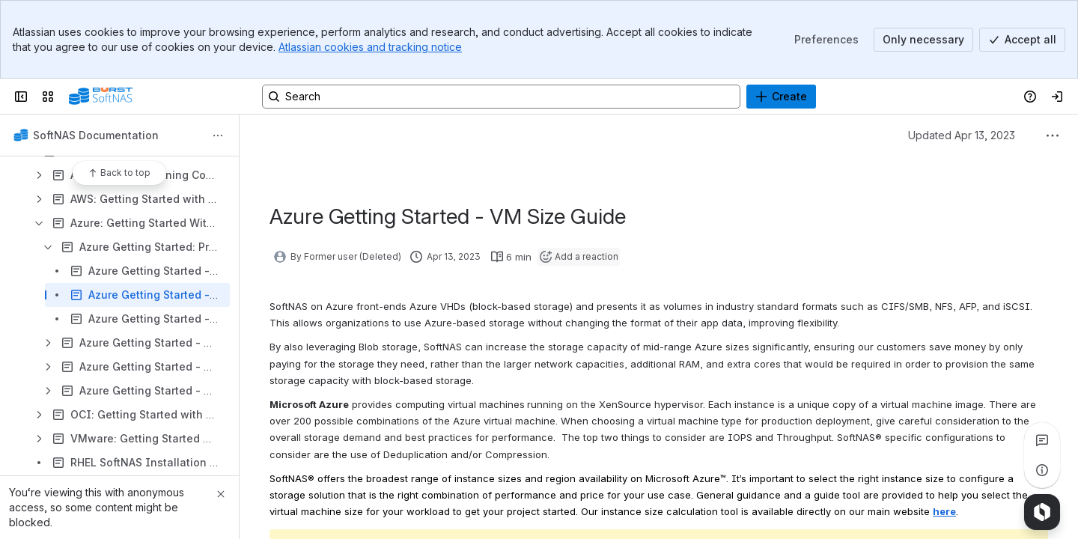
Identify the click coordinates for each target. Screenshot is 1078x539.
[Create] (781, 97)
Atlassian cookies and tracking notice (370, 46)
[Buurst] (100, 97)
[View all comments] (1042, 440)
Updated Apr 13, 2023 (961, 135)
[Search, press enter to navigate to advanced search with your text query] (501, 97)
